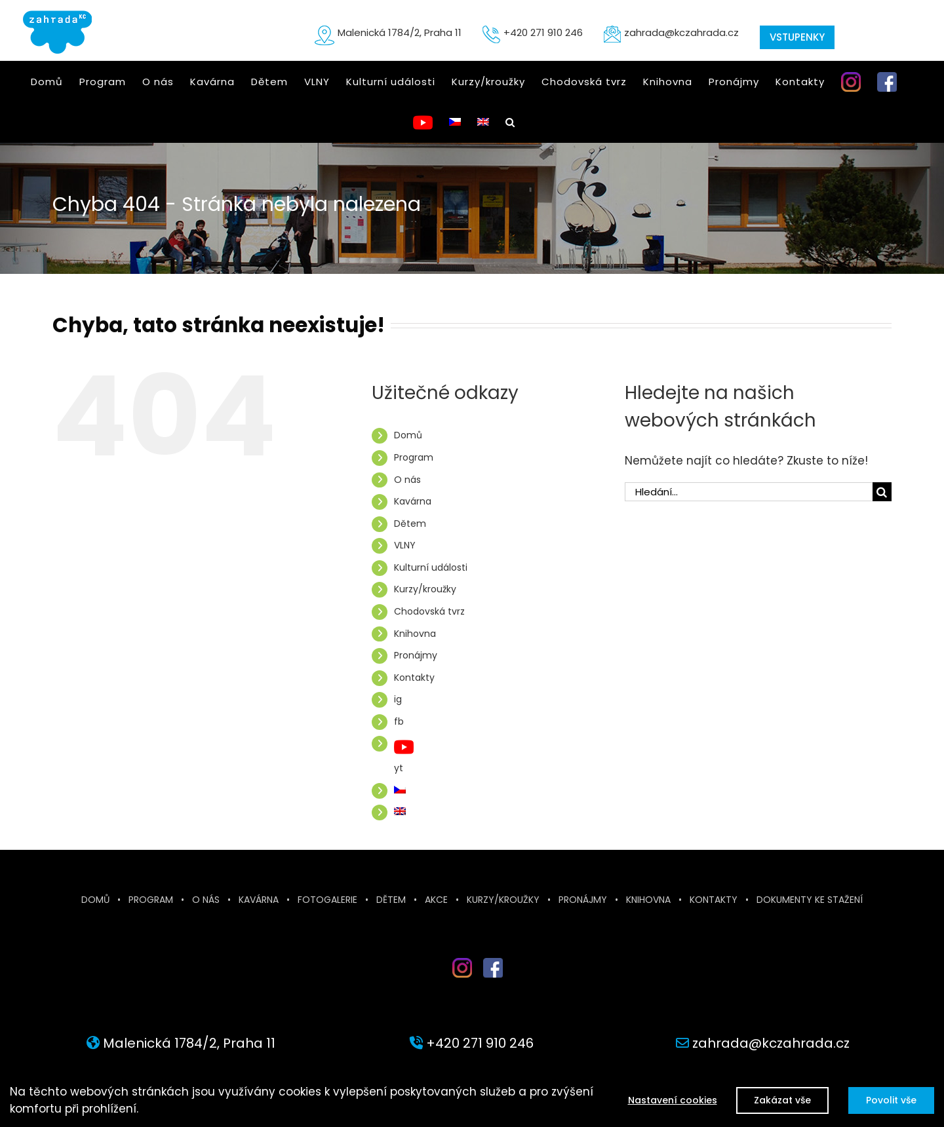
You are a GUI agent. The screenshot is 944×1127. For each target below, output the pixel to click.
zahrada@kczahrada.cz (681, 32)
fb (399, 721)
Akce (436, 899)
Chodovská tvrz (429, 611)
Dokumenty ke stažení (810, 899)
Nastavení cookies (672, 1100)
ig (398, 699)
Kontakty (414, 677)
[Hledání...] (749, 491)
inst (452, 982)
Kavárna (412, 501)
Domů (408, 435)
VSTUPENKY (797, 37)
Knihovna (415, 633)
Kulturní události (430, 567)
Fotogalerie (327, 899)
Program (413, 457)
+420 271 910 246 (543, 32)
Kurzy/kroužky (425, 589)
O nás (407, 479)
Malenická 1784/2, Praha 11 (400, 32)
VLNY (405, 545)
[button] (510, 122)
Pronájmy (415, 655)
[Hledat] (882, 491)
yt (398, 767)
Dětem (410, 523)
